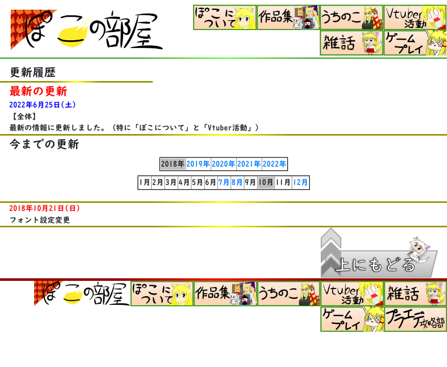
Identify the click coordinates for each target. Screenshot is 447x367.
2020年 (224, 164)
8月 (237, 182)
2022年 (275, 164)
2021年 (249, 164)
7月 (224, 182)
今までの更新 (44, 144)
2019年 (198, 164)
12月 (301, 182)
